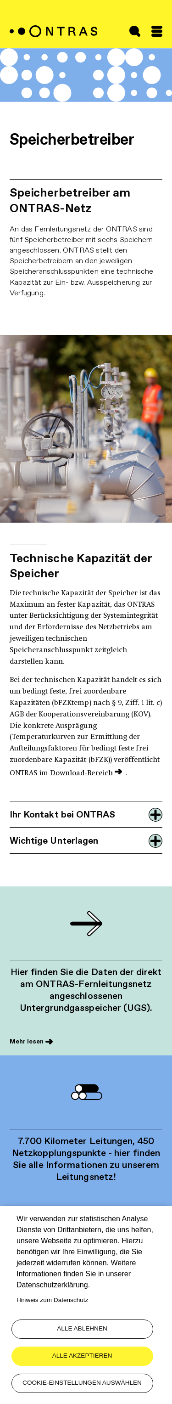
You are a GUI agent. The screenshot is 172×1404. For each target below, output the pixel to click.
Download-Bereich (81, 773)
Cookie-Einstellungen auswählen (82, 1382)
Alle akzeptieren (82, 1355)
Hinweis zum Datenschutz (52, 1300)
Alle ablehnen (82, 1328)
